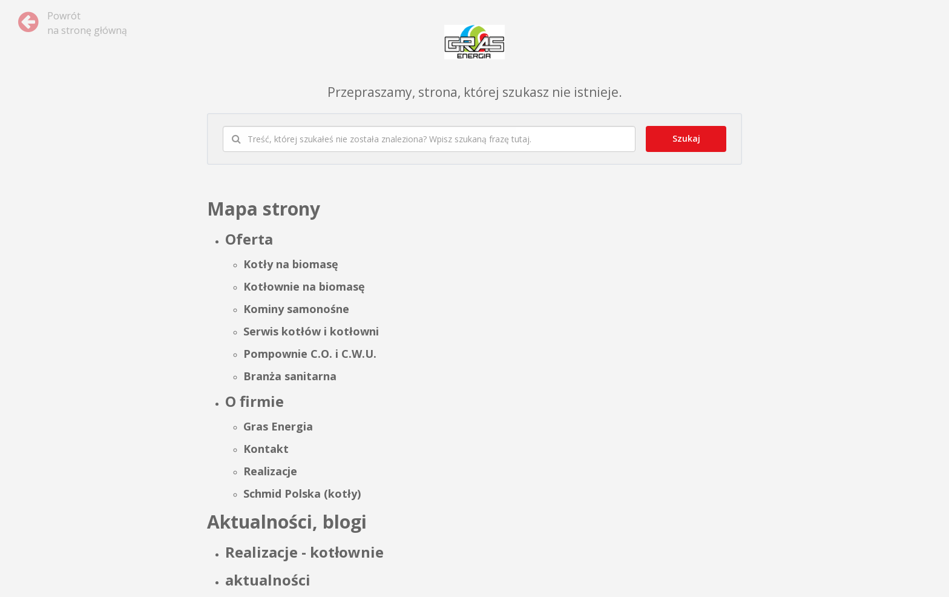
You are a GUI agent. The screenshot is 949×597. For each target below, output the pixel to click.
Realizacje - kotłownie (304, 552)
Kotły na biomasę (290, 264)
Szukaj (686, 138)
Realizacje (270, 471)
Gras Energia (278, 426)
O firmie (254, 401)
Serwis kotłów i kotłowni (311, 331)
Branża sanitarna (290, 376)
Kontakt (266, 448)
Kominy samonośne (296, 309)
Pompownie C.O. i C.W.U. (309, 353)
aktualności (267, 580)
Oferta (249, 239)
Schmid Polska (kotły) (302, 493)
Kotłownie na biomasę (304, 286)
